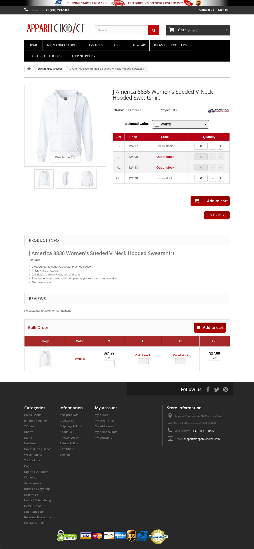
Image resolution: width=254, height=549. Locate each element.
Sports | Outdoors (45, 56)
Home (33, 45)
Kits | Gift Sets (34, 511)
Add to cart (209, 327)
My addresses (104, 426)
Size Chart (67, 449)
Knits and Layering (37, 489)
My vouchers (103, 437)
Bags (115, 45)
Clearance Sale (34, 523)
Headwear (136, 45)
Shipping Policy (82, 56)
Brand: (119, 110)
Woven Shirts (33, 454)
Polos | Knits (33, 415)
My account (106, 407)
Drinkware (31, 494)
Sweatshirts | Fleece (37, 449)
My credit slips (105, 420)
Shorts (28, 432)
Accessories (32, 483)
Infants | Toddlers (170, 45)
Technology (32, 460)
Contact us (206, 9)
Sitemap (65, 454)
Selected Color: (137, 123)
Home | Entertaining (37, 500)
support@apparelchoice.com (202, 439)
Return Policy (69, 443)
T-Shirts (95, 45)
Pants (28, 437)
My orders (102, 415)
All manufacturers (63, 45)
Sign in (223, 9)
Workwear (31, 477)
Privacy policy (69, 437)
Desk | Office (33, 506)
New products (69, 415)
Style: (165, 110)
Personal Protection (37, 517)
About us (66, 432)
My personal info (106, 432)
